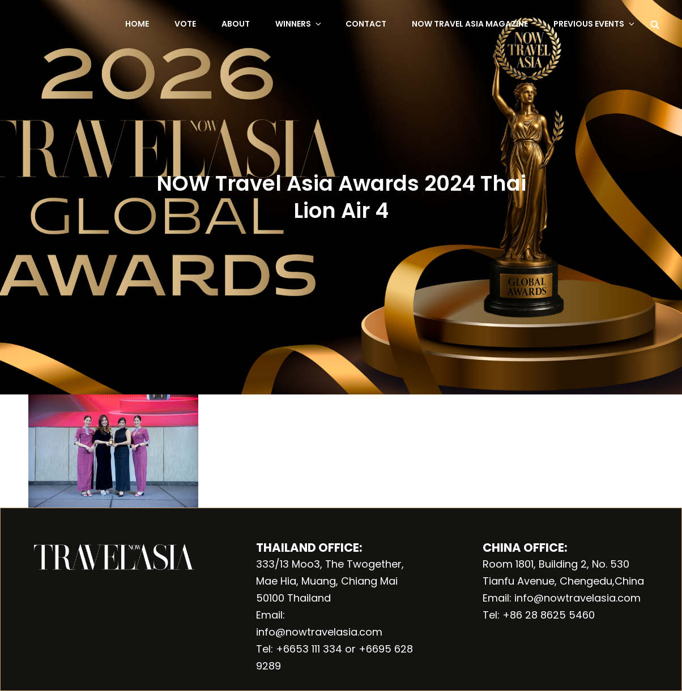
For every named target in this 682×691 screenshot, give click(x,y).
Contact (366, 23)
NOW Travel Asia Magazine (470, 23)
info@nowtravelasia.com (319, 632)
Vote (185, 23)
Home (137, 23)
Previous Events (594, 23)
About (235, 23)
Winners (299, 23)
